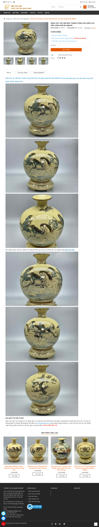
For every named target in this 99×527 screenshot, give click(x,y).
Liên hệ (47, 12)
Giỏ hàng (91, 6)
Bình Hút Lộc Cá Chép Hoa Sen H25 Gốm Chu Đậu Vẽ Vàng (37, 467)
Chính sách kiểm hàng (34, 501)
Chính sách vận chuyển (34, 494)
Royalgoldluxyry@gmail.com (14, 511)
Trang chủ (6, 12)
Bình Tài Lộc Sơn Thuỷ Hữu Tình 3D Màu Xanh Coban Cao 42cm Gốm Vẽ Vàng (61, 468)
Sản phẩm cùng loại (49, 433)
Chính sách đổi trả (33, 496)
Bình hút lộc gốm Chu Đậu (65, 55)
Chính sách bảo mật (33, 499)
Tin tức (40, 12)
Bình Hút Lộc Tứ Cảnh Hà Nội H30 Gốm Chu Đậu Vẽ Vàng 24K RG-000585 (85, 468)
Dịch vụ (33, 12)
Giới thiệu (16, 12)
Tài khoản (92, 2)
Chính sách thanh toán (34, 491)
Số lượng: (53, 45)
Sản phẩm (24, 12)
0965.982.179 (8, 2)
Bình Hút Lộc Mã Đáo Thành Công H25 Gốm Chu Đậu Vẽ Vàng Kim (14, 468)
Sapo (12, 525)
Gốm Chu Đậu (78, 28)
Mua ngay (14, 476)
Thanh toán (84, 2)
